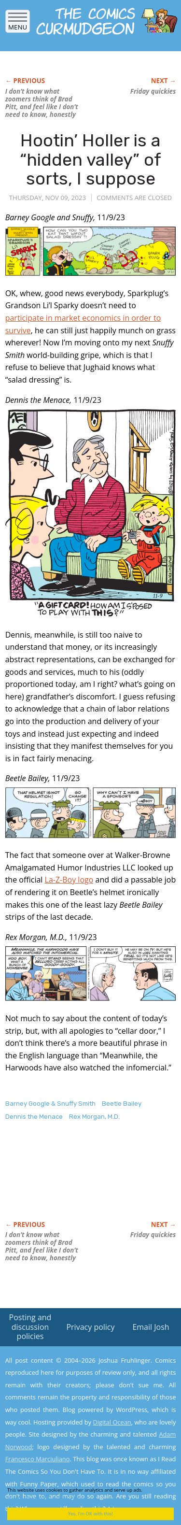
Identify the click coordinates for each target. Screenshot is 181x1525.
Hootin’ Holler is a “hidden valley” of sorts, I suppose (90, 159)
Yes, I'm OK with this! (90, 1514)
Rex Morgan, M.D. (94, 1116)
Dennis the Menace (34, 1116)
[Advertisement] (82, 1181)
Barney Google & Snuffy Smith (50, 1103)
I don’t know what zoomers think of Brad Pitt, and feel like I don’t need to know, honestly (41, 103)
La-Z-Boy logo (69, 879)
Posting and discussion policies (30, 1326)
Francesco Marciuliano (37, 1458)
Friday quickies (153, 91)
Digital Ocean (112, 1422)
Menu (17, 23)
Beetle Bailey (121, 1103)
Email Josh (150, 1327)
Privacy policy (90, 1327)
